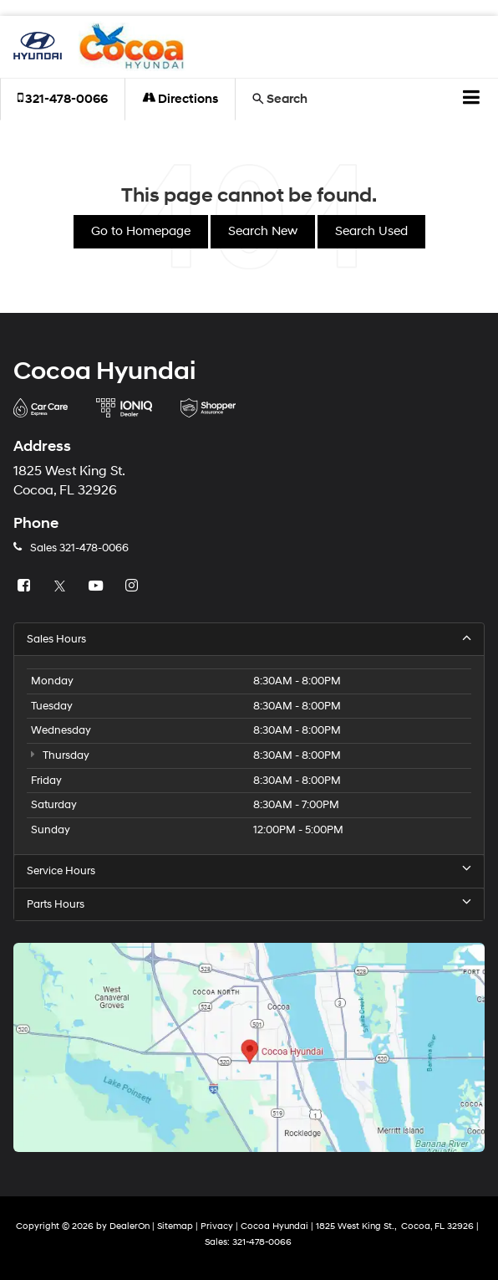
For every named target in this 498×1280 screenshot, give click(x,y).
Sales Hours (249, 639)
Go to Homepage (141, 231)
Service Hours (249, 870)
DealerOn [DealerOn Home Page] (129, 1226)
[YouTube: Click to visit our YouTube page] (97, 586)
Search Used (371, 231)
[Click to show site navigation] (471, 99)
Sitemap (175, 1226)
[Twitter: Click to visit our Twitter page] (62, 586)
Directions (180, 99)
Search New (262, 231)
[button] (62, 99)
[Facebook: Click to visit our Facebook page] (26, 586)
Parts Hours (249, 904)
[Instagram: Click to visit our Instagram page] (133, 586)
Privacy (217, 1226)
